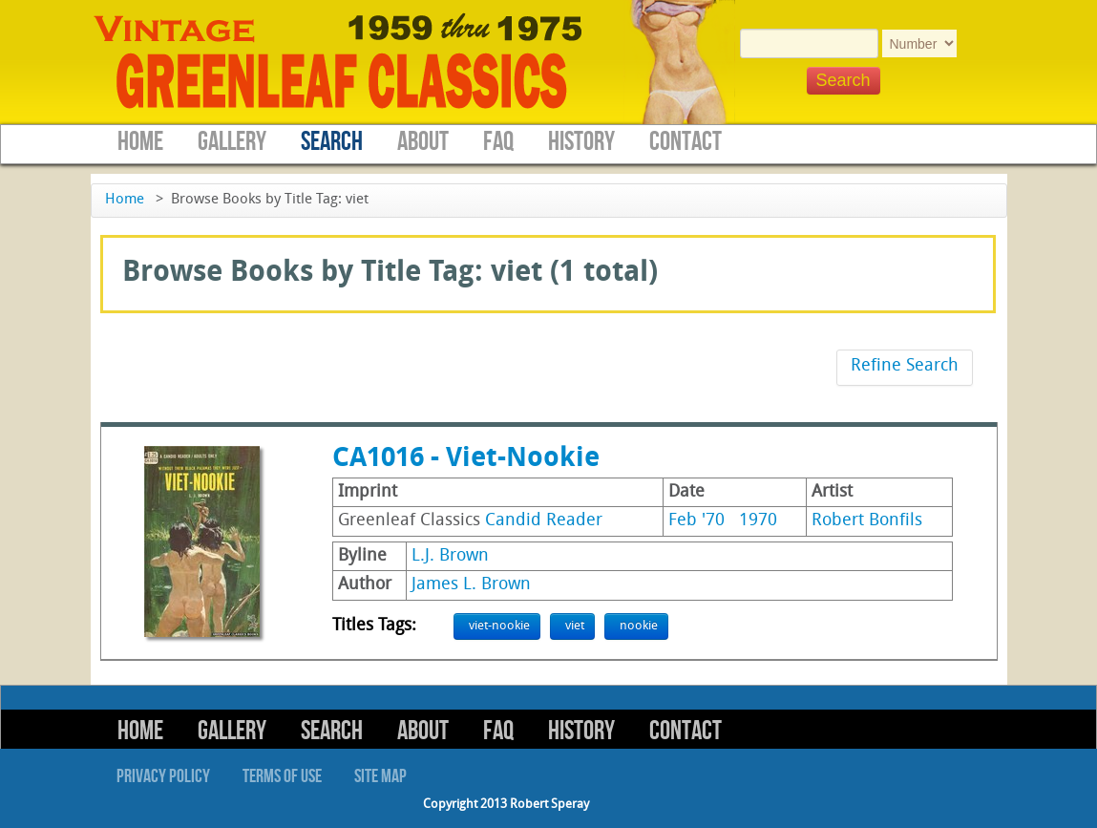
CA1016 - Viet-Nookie (466, 459)
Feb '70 (696, 521)
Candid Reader (543, 521)
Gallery (232, 142)
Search (332, 142)
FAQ (498, 142)
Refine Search (905, 366)
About (423, 142)
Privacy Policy (163, 776)
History (581, 142)
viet (574, 626)
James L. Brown (471, 585)
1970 (758, 521)
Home (140, 142)
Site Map (380, 776)
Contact (685, 142)
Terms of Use (282, 776)
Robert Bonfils (867, 521)
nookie (639, 626)
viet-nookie (499, 626)
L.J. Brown (450, 556)
